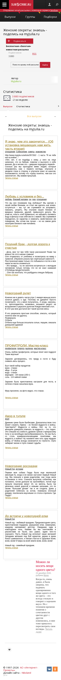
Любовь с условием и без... (24, 196)
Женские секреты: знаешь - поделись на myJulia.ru (25, 32)
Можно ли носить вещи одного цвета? (45, 565)
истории (19, 469)
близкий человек (20, 199)
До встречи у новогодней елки (26, 516)
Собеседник (21, 152)
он (30, 199)
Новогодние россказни (21, 466)
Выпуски (12, 15)
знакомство (41, 152)
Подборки (52, 15)
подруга (20, 348)
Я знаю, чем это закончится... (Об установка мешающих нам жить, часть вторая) (29, 145)
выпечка (29, 348)
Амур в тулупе (15, 416)
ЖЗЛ (7, 419)
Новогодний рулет (18, 293)
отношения (10, 152)
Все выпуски (34, 116)
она (34, 199)
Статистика (12, 91)
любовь (8, 199)
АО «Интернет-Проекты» (20, 669)
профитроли (10, 348)
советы (31, 152)
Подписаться (20, 41)
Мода (46, 575)
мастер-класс (40, 348)
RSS (34, 53)
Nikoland (26, 672)
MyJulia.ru (16, 81)
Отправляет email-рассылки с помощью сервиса (30, 10)
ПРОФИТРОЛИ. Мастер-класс (26, 345)
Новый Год (10, 469)
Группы (32, 15)
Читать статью (11, 178)
